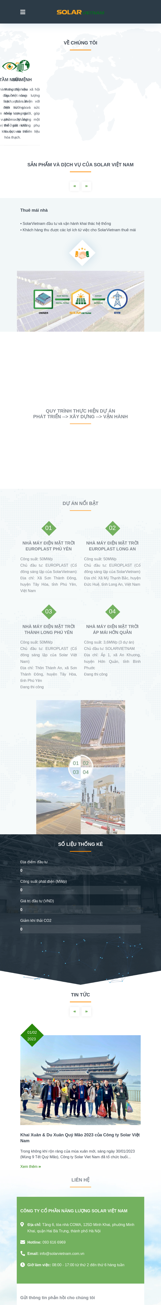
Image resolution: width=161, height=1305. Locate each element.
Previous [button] (74, 186)
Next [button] (86, 186)
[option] (80, 265)
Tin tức (80, 994)
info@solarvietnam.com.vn (62, 1254)
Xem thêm (30, 1167)
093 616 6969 (54, 1242)
